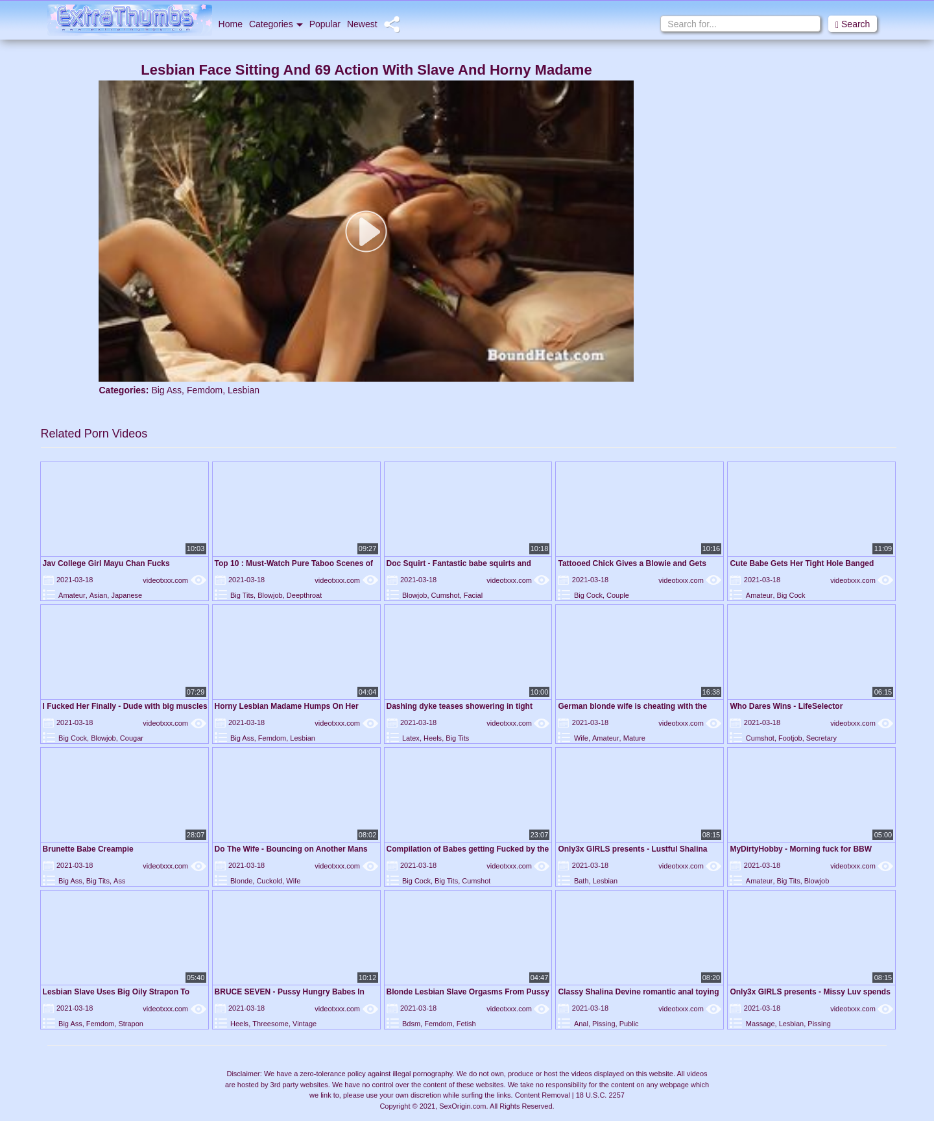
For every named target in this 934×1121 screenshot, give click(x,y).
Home (231, 24)
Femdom (204, 390)
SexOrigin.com (462, 1106)
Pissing (603, 1024)
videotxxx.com (174, 580)
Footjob (790, 738)
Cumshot (445, 595)
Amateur (72, 595)
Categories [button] (276, 24)
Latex (411, 738)
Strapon (130, 1024)
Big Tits (242, 595)
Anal (581, 1024)
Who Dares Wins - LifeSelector (786, 706)
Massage (760, 1024)
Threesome (270, 1024)
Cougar (131, 738)
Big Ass (166, 390)
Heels (433, 738)
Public (629, 1024)
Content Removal (542, 1095)
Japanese (126, 595)
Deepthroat (304, 595)
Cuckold (269, 881)
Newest (362, 24)
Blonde (241, 881)
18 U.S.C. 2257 (600, 1095)
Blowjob (270, 595)
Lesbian (243, 390)
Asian (99, 595)
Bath (581, 881)
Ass (119, 881)
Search (852, 24)
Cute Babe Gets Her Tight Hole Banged (802, 563)
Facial (473, 595)
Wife (581, 738)
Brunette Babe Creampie (88, 849)
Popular (325, 24)
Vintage (305, 1024)
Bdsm (411, 1024)
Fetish (466, 1024)
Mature (634, 738)
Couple (617, 595)
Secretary (821, 738)
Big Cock (588, 595)
